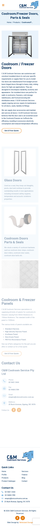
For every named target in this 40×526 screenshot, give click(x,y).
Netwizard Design (26, 522)
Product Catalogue (8, 481)
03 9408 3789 (14, 393)
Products (16, 22)
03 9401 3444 (14, 386)
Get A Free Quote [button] (11, 131)
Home (9, 22)
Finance (24, 475)
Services (25, 471)
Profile (4, 475)
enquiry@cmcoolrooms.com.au (21, 401)
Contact (24, 481)
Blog (23, 478)
